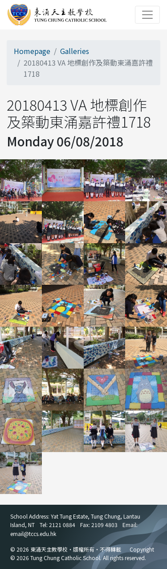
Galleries (74, 51)
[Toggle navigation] (147, 15)
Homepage (32, 51)
